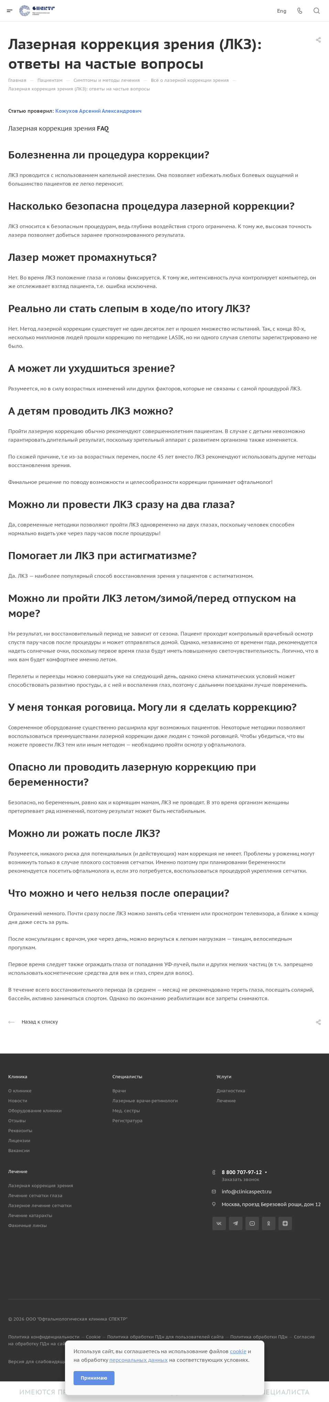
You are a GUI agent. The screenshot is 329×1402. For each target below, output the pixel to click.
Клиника (18, 1077)
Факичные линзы (27, 1225)
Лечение (226, 1101)
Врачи (119, 1091)
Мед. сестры (126, 1111)
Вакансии (19, 1150)
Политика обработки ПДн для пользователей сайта (165, 1337)
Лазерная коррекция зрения (40, 1186)
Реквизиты (20, 1131)
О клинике (20, 1091)
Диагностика (231, 1091)
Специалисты (127, 1077)
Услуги (224, 1077)
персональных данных (138, 1360)
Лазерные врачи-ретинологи (145, 1101)
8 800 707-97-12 (242, 1172)
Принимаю (94, 1378)
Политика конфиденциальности (43, 1337)
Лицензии (19, 1141)
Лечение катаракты (30, 1215)
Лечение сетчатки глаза (35, 1196)
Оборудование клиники (35, 1111)
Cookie (93, 1337)
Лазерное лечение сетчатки (40, 1205)
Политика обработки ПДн (258, 1337)
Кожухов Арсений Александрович (98, 111)
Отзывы (17, 1121)
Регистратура (127, 1121)
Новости (17, 1101)
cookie (238, 1351)
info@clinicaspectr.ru (247, 1192)
